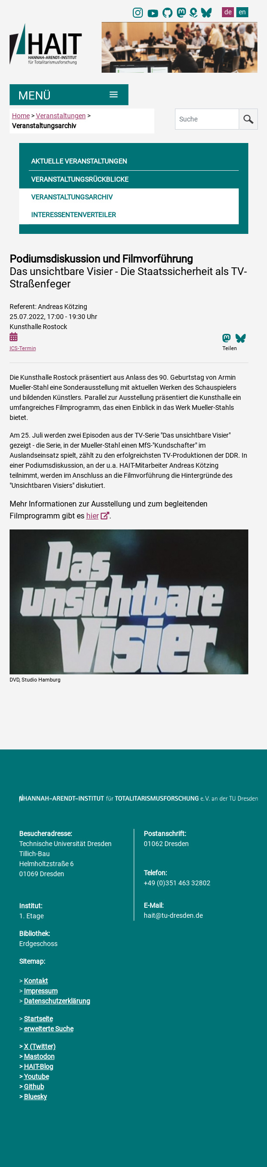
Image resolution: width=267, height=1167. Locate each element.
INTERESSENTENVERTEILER (73, 215)
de (228, 12)
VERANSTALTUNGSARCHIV (72, 197)
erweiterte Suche (48, 1029)
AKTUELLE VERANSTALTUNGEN (79, 161)
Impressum (41, 991)
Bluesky (35, 1097)
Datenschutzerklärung (57, 1001)
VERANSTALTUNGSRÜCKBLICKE (79, 179)
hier (92, 515)
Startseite (38, 1019)
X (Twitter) (40, 1046)
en (242, 12)
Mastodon (39, 1056)
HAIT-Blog (38, 1066)
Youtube (36, 1076)
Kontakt (36, 981)
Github (34, 1086)
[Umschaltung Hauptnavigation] (69, 94)
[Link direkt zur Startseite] (51, 43)
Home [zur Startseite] (21, 116)
